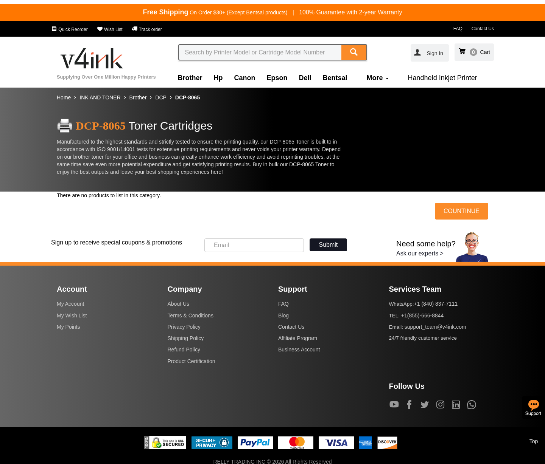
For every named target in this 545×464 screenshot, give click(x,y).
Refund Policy (184, 349)
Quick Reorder (69, 29)
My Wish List (72, 315)
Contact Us (483, 28)
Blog (283, 315)
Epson (277, 78)
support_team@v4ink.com (435, 327)
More (378, 78)
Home (64, 97)
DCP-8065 (187, 97)
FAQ (457, 28)
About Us (179, 304)
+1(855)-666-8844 (422, 315)
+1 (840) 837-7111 (436, 304)
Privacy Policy (184, 327)
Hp (218, 78)
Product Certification (191, 361)
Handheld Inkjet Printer (442, 78)
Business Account (299, 349)
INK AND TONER (99, 97)
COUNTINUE (462, 211)
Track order (147, 29)
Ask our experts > (420, 253)
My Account (70, 304)
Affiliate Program (297, 338)
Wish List (110, 29)
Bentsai (335, 78)
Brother (190, 78)
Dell (305, 78)
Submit (328, 244)
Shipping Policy (186, 338)
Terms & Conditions (190, 315)
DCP (161, 97)
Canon (244, 78)
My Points (68, 327)
